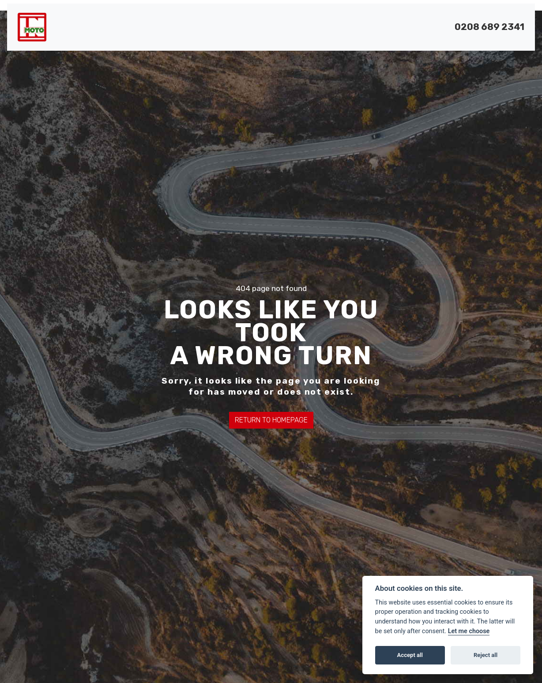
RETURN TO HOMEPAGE (271, 420)
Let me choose (469, 631)
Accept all (410, 655)
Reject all (485, 655)
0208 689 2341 (489, 27)
